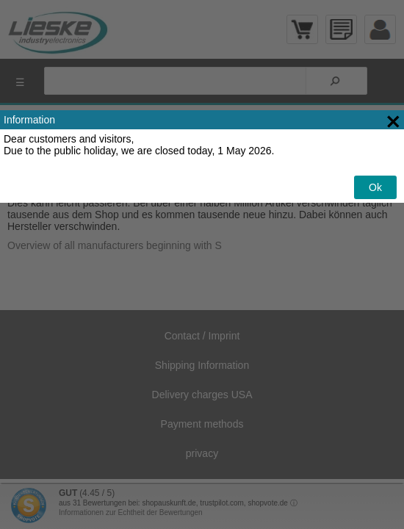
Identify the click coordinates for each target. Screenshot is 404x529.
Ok (375, 187)
